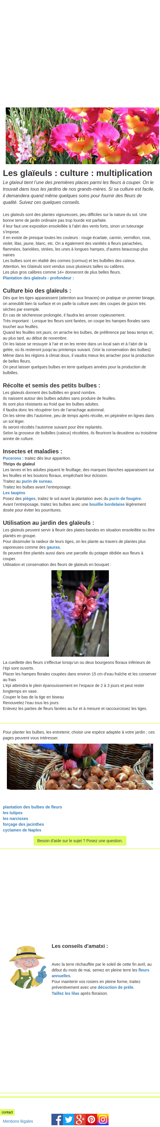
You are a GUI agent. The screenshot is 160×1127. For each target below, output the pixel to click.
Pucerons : (13, 458)
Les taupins (14, 492)
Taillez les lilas (65, 993)
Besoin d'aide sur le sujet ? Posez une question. (80, 840)
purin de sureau (37, 481)
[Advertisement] (48, 40)
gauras (53, 547)
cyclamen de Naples (22, 830)
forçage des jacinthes (23, 824)
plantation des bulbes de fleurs (32, 807)
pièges (29, 498)
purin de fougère (125, 498)
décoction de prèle (115, 987)
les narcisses (15, 818)
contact (7, 1112)
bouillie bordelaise (107, 504)
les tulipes (12, 812)
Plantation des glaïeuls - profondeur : (38, 278)
